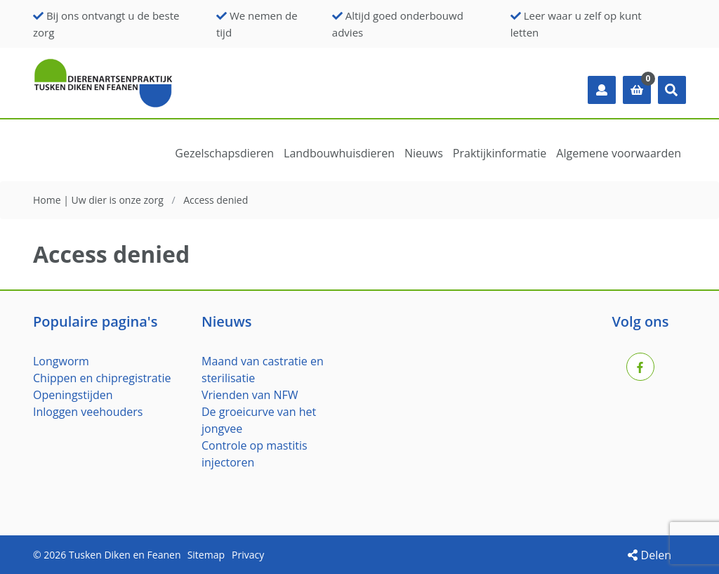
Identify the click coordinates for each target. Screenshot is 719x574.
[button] (672, 90)
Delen (649, 555)
